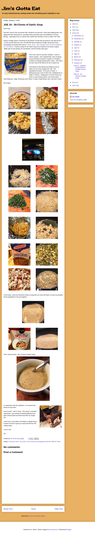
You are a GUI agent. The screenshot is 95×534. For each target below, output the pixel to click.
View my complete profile (78, 100)
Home (33, 509)
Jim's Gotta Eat (21, 8)
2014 (74, 82)
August (76, 45)
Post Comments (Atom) (37, 516)
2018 (74, 24)
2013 (74, 85)
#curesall (11, 441)
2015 (74, 33)
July (75, 48)
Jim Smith (23, 441)
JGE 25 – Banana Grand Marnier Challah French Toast (80, 68)
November (78, 39)
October (77, 42)
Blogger (68, 529)
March (76, 57)
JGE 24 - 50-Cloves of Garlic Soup (80, 76)
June (76, 51)
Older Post (59, 509)
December (78, 36)
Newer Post (8, 509)
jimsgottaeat (41, 441)
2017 (74, 27)
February (77, 60)
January (77, 63)
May (75, 54)
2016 (74, 30)
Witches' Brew (55, 441)
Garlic (17, 441)
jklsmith (48, 441)
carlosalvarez (53, 529)
